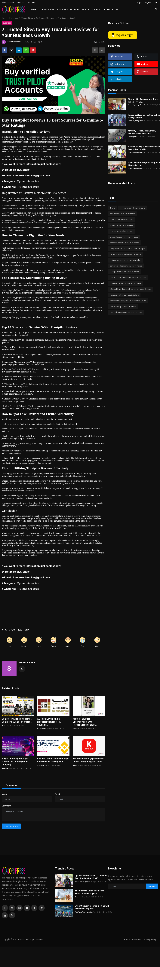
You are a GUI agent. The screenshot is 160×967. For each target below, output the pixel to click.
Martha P (40, 765)
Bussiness (13, 18)
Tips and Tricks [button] (111, 9)
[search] (155, 9)
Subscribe (152, 886)
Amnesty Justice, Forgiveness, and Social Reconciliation (142, 132)
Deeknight (132, 136)
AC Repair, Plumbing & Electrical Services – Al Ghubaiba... (49, 722)
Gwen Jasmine (7, 768)
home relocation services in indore (124, 295)
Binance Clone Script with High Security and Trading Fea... (53, 760)
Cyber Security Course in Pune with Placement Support (92, 907)
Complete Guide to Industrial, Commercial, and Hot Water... (17, 720)
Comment (6, 805)
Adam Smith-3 (78, 765)
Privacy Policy (149, 939)
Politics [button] (75, 9)
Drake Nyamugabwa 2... (137, 105)
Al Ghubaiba (41, 729)
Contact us (31, 2)
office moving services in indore (123, 306)
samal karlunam (27, 662)
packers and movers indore (121, 219)
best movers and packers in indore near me (128, 300)
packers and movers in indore (122, 213)
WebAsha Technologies (84, 912)
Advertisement (8, 2)
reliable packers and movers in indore (126, 260)
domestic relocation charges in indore (125, 283)
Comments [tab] (11, 785)
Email (57, 794)
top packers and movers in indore (124, 237)
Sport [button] (86, 9)
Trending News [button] (46, 9)
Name (4, 794)
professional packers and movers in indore (128, 277)
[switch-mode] (156, 3)
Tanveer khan (80, 897)
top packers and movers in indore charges (127, 248)
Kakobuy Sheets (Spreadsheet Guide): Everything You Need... (88, 760)
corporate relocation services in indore (126, 266)
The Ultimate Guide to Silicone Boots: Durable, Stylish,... (89, 892)
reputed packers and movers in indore (126, 312)
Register (148, 2)
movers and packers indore (121, 231)
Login (139, 2)
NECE (3, 725)
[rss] (12, 915)
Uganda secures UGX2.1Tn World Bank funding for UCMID (91, 877)
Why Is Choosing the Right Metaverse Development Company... (15, 761)
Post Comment (11, 826)
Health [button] (96, 9)
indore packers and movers (121, 225)
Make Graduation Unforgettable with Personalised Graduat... (85, 722)
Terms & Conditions (131, 939)
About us (20, 2)
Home (33, 9)
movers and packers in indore (132, 208)
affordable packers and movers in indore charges (130, 289)
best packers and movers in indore (124, 242)
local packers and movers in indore (124, 271)
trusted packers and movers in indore (125, 254)
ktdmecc (76, 729)
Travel (112, 208)
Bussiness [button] (62, 9)
